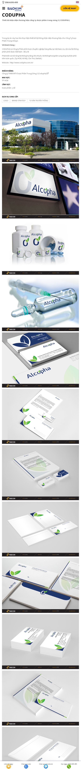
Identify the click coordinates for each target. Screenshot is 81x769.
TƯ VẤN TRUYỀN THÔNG (38, 100)
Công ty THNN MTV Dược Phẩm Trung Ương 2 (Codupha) (25, 73)
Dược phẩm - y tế (8, 88)
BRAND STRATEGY (19, 100)
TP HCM (5, 80)
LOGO (5, 100)
